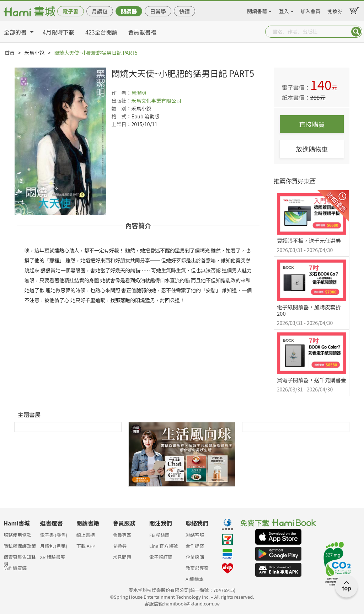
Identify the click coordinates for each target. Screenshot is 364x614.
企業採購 (195, 557)
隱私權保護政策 (20, 546)
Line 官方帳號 (163, 546)
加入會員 (311, 9)
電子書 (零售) (53, 535)
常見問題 (122, 557)
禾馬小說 (34, 52)
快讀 (184, 11)
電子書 (71, 11)
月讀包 (100, 11)
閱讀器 (129, 11)
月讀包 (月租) (53, 546)
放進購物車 (312, 149)
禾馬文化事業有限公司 (156, 100)
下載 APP (85, 546)
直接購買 (312, 124)
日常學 (158, 11)
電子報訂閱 (160, 557)
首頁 (10, 52)
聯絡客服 (195, 535)
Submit (356, 31)
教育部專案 (197, 568)
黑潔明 (138, 92)
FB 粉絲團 (159, 535)
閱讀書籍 (257, 9)
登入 (284, 9)
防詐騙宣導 (15, 568)
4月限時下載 (58, 32)
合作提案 (195, 546)
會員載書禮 (142, 32)
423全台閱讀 (101, 32)
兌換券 (334, 9)
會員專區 (122, 535)
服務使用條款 (17, 535)
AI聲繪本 (195, 579)
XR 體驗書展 (52, 557)
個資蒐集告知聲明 (20, 559)
